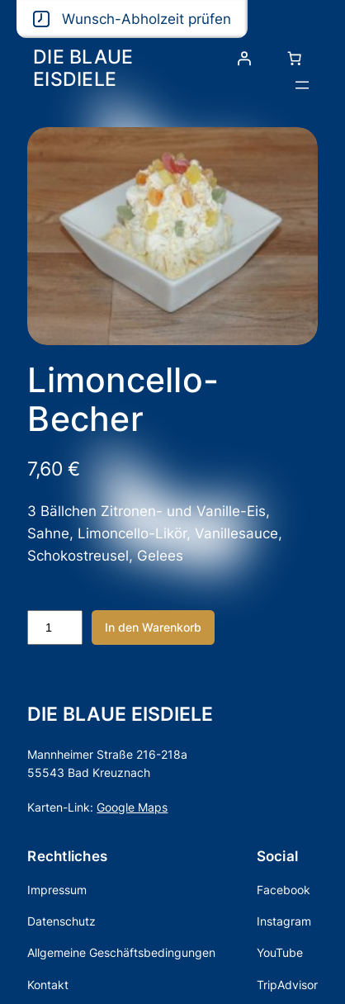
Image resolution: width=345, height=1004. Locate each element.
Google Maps (132, 807)
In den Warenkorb (153, 627)
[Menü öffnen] (302, 85)
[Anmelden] (244, 58)
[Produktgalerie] (172, 235)
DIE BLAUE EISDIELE (83, 67)
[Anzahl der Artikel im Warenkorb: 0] (294, 58)
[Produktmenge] (54, 627)
